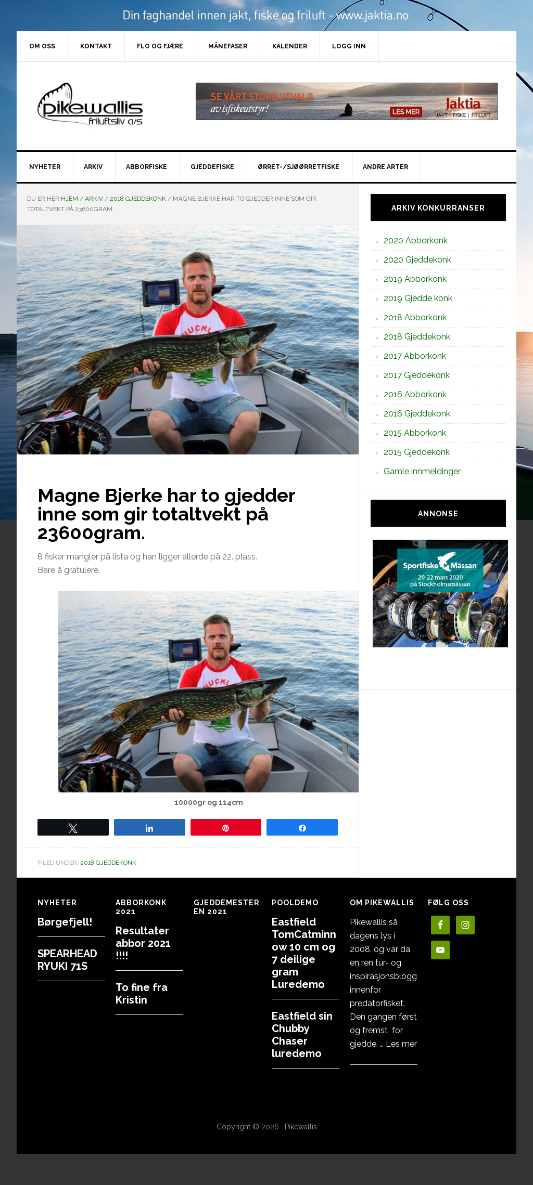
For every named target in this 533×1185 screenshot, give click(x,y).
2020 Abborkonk (416, 240)
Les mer (401, 1044)
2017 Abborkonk (415, 356)
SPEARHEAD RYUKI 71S (67, 959)
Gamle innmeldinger (422, 471)
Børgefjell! (64, 922)
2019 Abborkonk (415, 279)
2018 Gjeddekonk (108, 862)
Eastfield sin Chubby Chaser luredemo (302, 1035)
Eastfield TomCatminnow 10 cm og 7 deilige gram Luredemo (304, 953)
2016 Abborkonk (415, 394)
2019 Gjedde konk (418, 298)
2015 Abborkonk (415, 433)
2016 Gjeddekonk (417, 414)
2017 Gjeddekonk (417, 375)
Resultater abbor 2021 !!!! (143, 943)
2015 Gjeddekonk (417, 452)
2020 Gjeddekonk (417, 260)
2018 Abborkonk (415, 317)
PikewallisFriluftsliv (105, 106)
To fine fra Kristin (142, 993)
